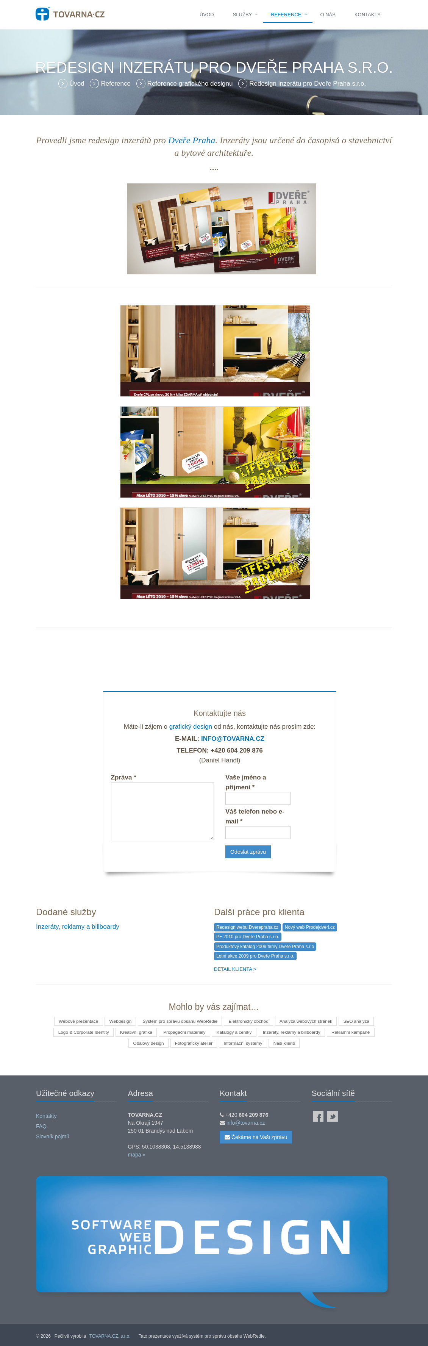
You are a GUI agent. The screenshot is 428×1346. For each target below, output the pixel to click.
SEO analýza (360, 1021)
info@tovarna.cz (232, 738)
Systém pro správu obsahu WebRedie (179, 1021)
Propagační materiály (183, 1032)
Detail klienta (233, 969)
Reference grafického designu (185, 83)
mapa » (137, 1155)
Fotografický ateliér (193, 1043)
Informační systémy (243, 1043)
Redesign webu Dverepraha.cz (247, 927)
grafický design (190, 726)
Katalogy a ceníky (235, 1032)
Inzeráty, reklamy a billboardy (77, 926)
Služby (242, 14)
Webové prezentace (75, 1021)
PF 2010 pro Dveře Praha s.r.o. (247, 936)
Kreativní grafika (134, 1032)
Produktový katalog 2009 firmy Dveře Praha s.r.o (265, 946)
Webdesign (118, 1021)
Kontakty (368, 14)
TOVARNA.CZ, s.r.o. (110, 1336)
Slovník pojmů (52, 1136)
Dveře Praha (192, 140)
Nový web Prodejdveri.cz (310, 927)
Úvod (207, 14)
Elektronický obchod (249, 1021)
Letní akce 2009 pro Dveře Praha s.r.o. (255, 956)
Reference (286, 14)
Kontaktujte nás (220, 713)
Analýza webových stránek (308, 1021)
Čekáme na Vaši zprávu (256, 1137)
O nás (327, 14)
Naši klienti (286, 1043)
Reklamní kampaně (354, 1032)
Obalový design (146, 1043)
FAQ (41, 1126)
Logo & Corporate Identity (80, 1032)
